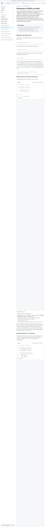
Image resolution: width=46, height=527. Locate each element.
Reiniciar (38, 82)
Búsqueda (13, 3)
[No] (13, 525)
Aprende (23, 3)
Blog (36, 3)
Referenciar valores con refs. (27, 330)
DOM (33, 11)
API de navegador (33, 67)
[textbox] (30, 90)
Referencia (28, 3)
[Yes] (11, 525)
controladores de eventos (21, 67)
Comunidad (33, 3)
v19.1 (3, 3)
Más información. (31, 0)
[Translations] (42, 3)
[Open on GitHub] (44, 3)
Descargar (34, 82)
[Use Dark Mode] (40, 3)
